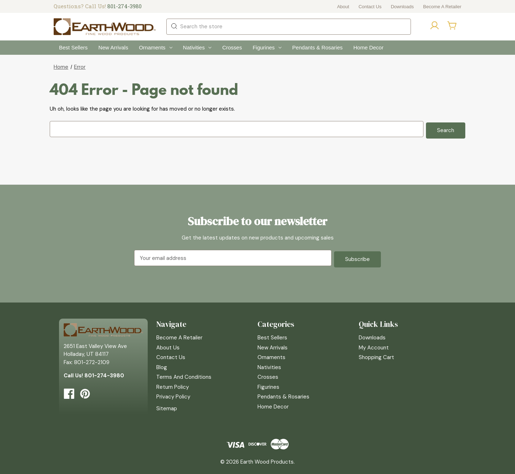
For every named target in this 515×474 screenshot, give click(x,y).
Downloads (402, 6)
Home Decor (368, 47)
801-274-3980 (124, 6)
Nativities (197, 47)
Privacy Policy (173, 394)
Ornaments (155, 47)
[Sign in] (434, 26)
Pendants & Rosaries (317, 47)
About (343, 6)
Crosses (232, 47)
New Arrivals (113, 47)
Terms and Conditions (183, 374)
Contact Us (369, 6)
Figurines (266, 47)
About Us (168, 344)
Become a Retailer (442, 6)
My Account (374, 344)
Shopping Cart (376, 354)
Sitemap (166, 405)
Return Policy (172, 384)
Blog (161, 364)
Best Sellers (73, 47)
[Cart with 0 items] (452, 25)
